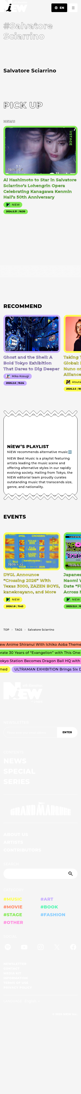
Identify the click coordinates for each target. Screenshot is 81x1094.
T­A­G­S (18, 629)
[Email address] (30, 732)
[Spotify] (7, 948)
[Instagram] (40, 948)
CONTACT (11, 969)
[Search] (40, 874)
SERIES (16, 781)
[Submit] (71, 874)
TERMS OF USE (15, 983)
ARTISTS (13, 842)
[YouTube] (24, 948)
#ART (47, 899)
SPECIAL (19, 771)
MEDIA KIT (12, 973)
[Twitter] (56, 948)
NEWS (15, 761)
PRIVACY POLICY (17, 987)
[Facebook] (73, 948)
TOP (6, 629)
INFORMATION (15, 978)
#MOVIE (12, 907)
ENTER (67, 732)
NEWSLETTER (16, 722)
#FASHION (53, 914)
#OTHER (13, 922)
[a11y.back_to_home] (13, 7)
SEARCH (11, 864)
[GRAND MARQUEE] (40, 809)
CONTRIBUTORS (22, 850)
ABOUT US (15, 834)
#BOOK (49, 907)
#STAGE (12, 914)
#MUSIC (12, 899)
